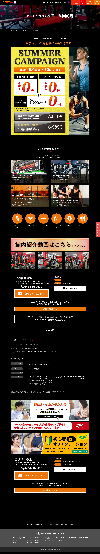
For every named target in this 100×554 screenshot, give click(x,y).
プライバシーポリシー (43, 528)
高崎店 (16, 544)
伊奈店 (30, 542)
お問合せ (71, 526)
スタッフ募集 (63, 2)
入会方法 (57, 2)
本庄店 (52, 542)
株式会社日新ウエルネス (56, 528)
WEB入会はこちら (50, 309)
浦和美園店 (31, 544)
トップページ (45, 2)
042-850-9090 (33, 286)
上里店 (22, 542)
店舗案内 (51, 2)
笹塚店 (61, 542)
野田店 (37, 544)
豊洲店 (16, 542)
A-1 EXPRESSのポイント (41, 526)
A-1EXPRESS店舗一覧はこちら (50, 320)
